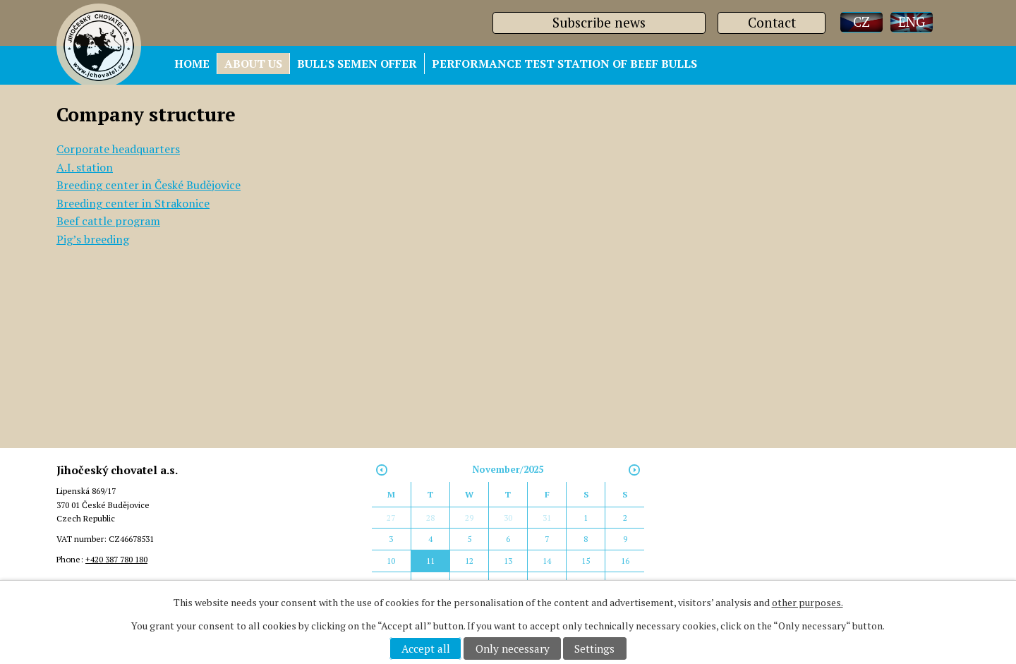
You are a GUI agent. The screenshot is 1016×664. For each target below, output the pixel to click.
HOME (192, 63)
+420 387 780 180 (116, 559)
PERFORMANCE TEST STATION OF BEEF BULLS (564, 63)
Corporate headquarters (118, 149)
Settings (594, 648)
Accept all (425, 648)
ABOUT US (253, 63)
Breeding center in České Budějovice (148, 185)
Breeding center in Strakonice (133, 203)
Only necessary (513, 648)
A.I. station (84, 167)
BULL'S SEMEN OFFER (357, 63)
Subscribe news (599, 22)
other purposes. (807, 602)
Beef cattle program (108, 221)
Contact (772, 22)
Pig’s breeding (92, 239)
